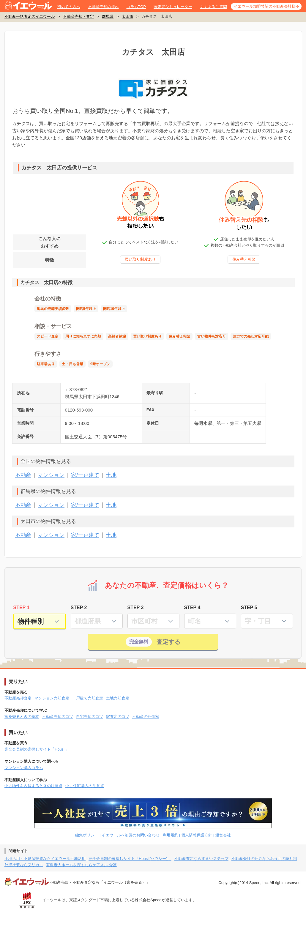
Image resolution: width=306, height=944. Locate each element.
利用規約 (170, 835)
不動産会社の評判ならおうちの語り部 (264, 858)
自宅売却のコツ (89, 716)
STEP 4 (192, 607)
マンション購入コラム (23, 767)
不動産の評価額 (145, 716)
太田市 (127, 16)
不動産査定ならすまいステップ (201, 858)
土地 (111, 475)
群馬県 (107, 16)
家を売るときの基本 (21, 716)
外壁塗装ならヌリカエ (23, 865)
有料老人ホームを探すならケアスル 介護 (81, 865)
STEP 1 (21, 607)
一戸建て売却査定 (87, 698)
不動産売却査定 (17, 698)
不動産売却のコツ (57, 716)
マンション (51, 475)
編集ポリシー (86, 835)
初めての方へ (68, 6)
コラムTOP (136, 6)
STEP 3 (135, 607)
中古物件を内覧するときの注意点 (33, 786)
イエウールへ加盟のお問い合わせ (131, 835)
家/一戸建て (85, 475)
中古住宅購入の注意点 (84, 786)
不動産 (23, 475)
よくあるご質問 (213, 6)
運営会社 (223, 835)
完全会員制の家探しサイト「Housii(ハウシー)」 (130, 858)
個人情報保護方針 (196, 835)
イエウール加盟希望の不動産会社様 (265, 6)
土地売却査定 (117, 698)
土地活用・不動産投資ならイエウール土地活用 (45, 858)
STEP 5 (249, 607)
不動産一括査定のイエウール (29, 16)
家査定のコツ (117, 716)
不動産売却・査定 (78, 16)
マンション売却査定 (51, 698)
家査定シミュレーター (173, 6)
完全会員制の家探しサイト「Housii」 (36, 749)
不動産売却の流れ (103, 6)
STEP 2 (79, 607)
